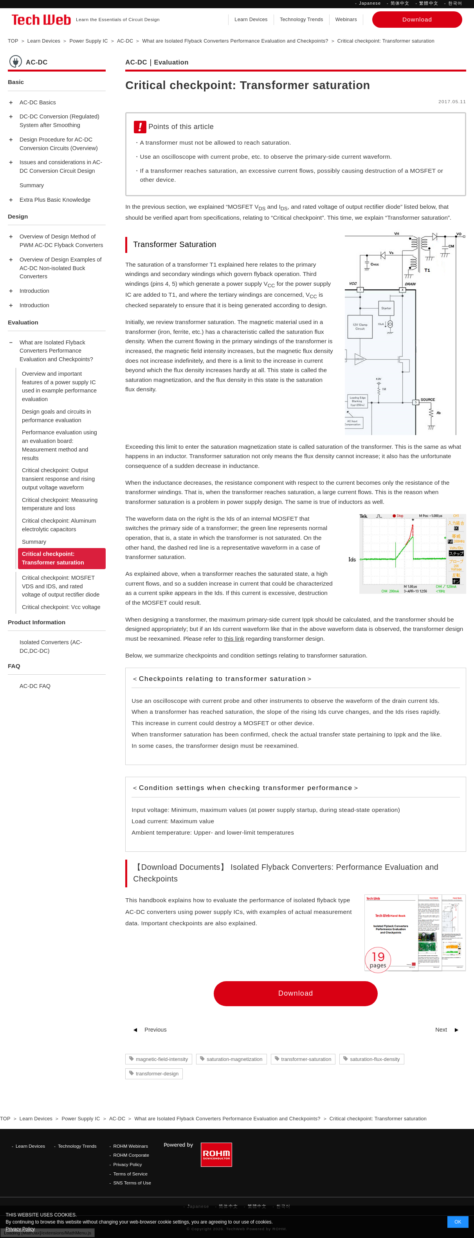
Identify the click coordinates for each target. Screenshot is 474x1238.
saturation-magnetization (234, 1059)
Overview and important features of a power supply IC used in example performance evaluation (59, 386)
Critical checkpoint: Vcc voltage (61, 607)
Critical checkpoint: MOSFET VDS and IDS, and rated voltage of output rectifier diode (60, 586)
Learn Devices (250, 19)
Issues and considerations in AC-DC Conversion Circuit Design (61, 166)
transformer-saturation (306, 1059)
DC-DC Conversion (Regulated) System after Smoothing (59, 120)
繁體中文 (428, 3)
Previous (155, 1030)
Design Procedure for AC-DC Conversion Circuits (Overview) (59, 143)
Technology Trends (301, 19)
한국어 (455, 3)
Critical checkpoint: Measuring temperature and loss (59, 504)
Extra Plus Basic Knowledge (55, 200)
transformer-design (157, 1074)
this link (234, 638)
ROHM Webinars (130, 1145)
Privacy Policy (127, 1164)
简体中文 (400, 3)
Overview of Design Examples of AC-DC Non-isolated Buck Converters (61, 268)
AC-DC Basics (38, 102)
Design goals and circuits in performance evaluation (56, 415)
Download (295, 993)
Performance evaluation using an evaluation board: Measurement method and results (59, 445)
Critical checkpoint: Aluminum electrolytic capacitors (59, 525)
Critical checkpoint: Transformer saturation (53, 558)
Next (441, 1030)
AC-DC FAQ (35, 686)
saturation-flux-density (375, 1059)
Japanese (370, 3)
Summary (32, 185)
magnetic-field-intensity (162, 1059)
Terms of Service (130, 1173)
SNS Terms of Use (132, 1182)
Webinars (346, 19)
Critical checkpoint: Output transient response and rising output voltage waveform (58, 479)
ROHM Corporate (131, 1154)
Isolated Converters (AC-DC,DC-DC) (51, 646)
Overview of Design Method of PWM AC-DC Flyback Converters (61, 240)
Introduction (34, 291)
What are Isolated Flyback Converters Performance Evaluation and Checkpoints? (56, 351)
